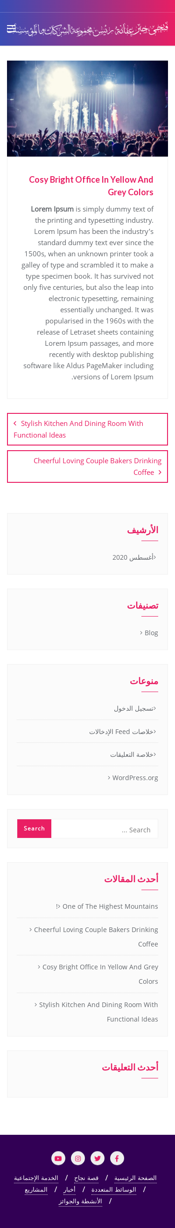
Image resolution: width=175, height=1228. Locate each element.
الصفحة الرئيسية (135, 1177)
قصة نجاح (86, 1177)
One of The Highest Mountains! (107, 906)
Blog (151, 632)
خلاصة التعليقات (132, 754)
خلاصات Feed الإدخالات (121, 731)
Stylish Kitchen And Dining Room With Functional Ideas (78, 428)
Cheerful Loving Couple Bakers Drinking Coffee (97, 466)
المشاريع (36, 1189)
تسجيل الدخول (134, 708)
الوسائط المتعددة (113, 1189)
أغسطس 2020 (133, 557)
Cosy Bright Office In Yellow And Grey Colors (100, 974)
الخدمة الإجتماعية (36, 1177)
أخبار (69, 1189)
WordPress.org (135, 777)
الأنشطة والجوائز (80, 1201)
